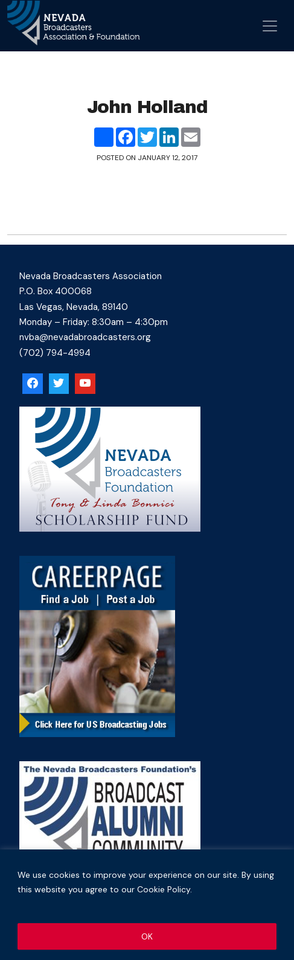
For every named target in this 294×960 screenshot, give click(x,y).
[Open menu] (270, 26)
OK (147, 936)
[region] (147, 904)
